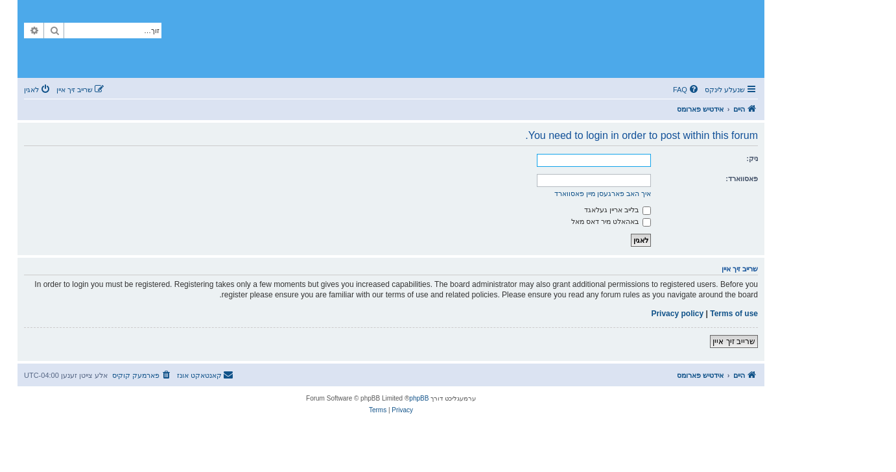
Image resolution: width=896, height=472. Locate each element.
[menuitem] (686, 89)
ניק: (752, 158)
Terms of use (734, 313)
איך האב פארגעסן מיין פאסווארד (602, 193)
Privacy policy (677, 313)
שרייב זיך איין (734, 341)
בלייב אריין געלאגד (617, 210)
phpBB (419, 398)
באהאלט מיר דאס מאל (611, 221)
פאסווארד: (741, 178)
